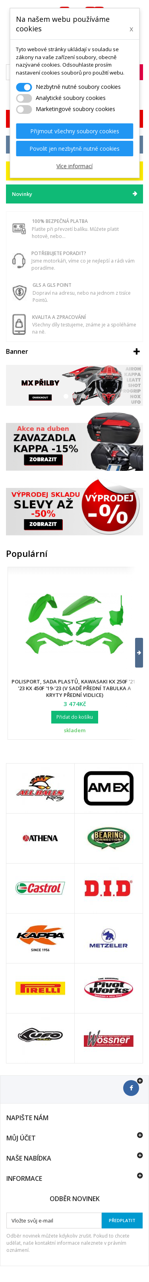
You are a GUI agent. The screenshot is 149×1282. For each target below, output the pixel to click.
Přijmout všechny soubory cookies (74, 131)
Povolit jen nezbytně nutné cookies (74, 148)
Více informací (74, 166)
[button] (134, 652)
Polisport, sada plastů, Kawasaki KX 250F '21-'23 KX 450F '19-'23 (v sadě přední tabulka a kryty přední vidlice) (74, 688)
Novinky (22, 194)
